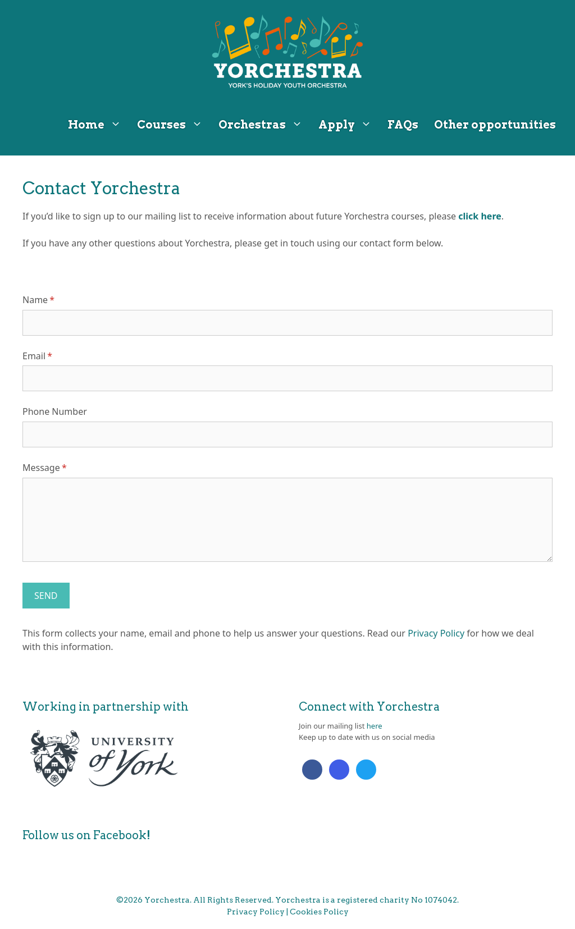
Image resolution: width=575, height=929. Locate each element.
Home (98, 124)
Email (54, 356)
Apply (349, 124)
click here (479, 216)
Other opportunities (495, 124)
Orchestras (264, 124)
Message (62, 467)
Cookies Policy (319, 911)
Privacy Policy (436, 633)
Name (55, 300)
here (374, 726)
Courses (174, 124)
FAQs (402, 124)
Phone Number (54, 411)
